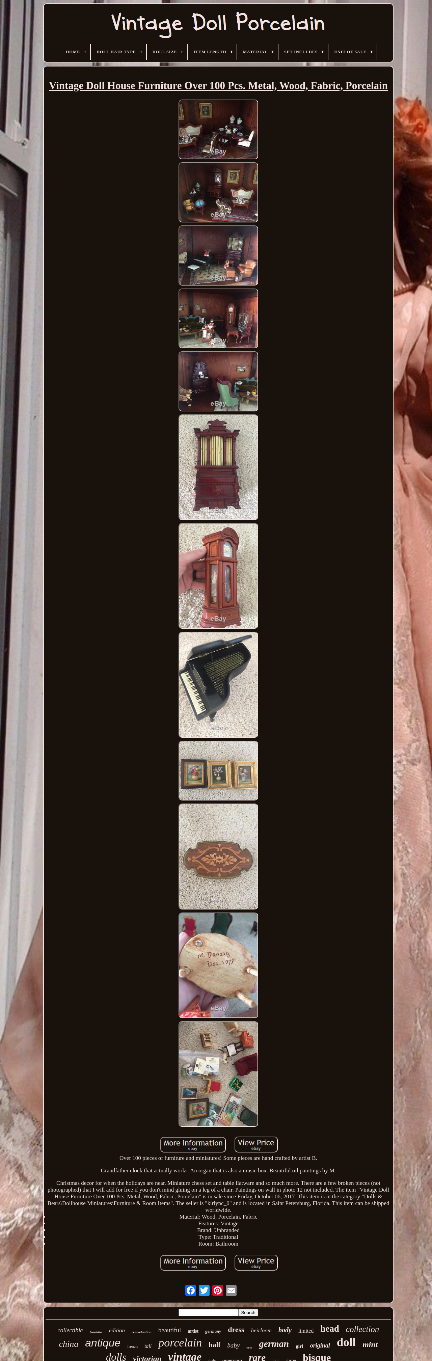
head (329, 1329)
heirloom (261, 1330)
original (320, 1345)
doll (346, 1342)
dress (236, 1329)
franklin (96, 1332)
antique (102, 1343)
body (285, 1330)
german (274, 1343)
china (69, 1344)
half (214, 1345)
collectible (70, 1330)
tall (148, 1346)
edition (117, 1330)
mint (370, 1344)
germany (213, 1331)
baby (233, 1345)
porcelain (180, 1342)
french (132, 1346)
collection (362, 1329)
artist (193, 1331)
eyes (249, 1347)
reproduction (142, 1332)
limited (306, 1331)
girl (299, 1346)
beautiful (169, 1330)
